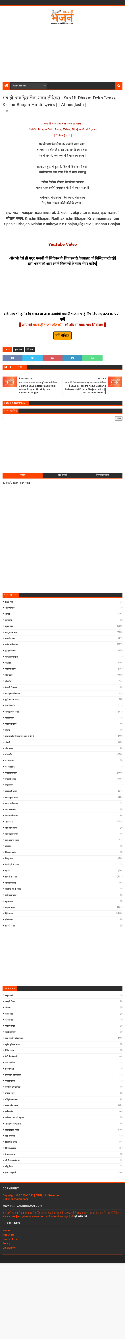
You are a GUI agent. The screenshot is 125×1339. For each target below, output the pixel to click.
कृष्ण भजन (18, 349)
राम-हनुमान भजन (12, 840)
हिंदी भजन (29, 349)
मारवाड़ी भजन (10, 779)
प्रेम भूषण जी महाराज (13, 1075)
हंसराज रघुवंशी (10, 1173)
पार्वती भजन (9, 718)
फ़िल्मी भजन (10, 926)
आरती (7, 614)
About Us (8, 1234)
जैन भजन (8, 675)
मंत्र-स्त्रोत (8, 754)
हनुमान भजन (10, 907)
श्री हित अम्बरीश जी (12, 1160)
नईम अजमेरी (10, 1063)
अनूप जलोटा (9, 995)
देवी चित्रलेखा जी (11, 1056)
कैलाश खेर (9, 1020)
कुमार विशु (9, 1014)
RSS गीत (9, 602)
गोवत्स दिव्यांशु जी (11, 657)
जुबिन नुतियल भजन (12, 1044)
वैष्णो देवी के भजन (12, 865)
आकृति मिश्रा (10, 1001)
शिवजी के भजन (11, 877)
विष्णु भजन (9, 858)
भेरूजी (7, 742)
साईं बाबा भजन (10, 895)
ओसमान (8, 1008)
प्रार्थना (7, 730)
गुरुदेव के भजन (10, 651)
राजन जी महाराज (11, 1105)
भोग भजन (9, 748)
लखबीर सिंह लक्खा (12, 1130)
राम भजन (8, 822)
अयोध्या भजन (10, 608)
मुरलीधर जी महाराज (12, 1087)
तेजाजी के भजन (11, 687)
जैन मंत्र (8, 681)
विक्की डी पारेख (11, 1142)
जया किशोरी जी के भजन (14, 1038)
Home (6, 1230)
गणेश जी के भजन (11, 644)
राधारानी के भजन (11, 803)
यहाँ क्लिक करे (80, 1216)
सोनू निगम (9, 1166)
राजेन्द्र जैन (9, 1111)
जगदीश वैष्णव (10, 1032)
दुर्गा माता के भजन (11, 699)
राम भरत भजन (10, 828)
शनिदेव (7, 871)
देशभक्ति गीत (10, 706)
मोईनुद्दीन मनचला (11, 1099)
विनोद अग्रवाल (10, 1148)
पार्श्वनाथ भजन (10, 724)
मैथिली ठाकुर (10, 1093)
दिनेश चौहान (9, 1050)
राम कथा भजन (10, 810)
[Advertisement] (64, 52)
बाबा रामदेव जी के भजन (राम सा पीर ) (19, 736)
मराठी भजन (9, 761)
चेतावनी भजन (10, 669)
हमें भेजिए (62, 335)
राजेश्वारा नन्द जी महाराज (14, 1118)
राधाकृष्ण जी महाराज (13, 1124)
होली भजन (9, 920)
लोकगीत (8, 846)
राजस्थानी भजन (11, 791)
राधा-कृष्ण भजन (11, 797)
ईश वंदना (8, 620)
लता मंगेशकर (10, 1136)
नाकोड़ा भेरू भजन (12, 712)
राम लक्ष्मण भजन (11, 834)
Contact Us (10, 1239)
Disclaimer (9, 1247)
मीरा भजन (9, 785)
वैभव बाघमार (10, 1154)
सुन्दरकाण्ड (9, 901)
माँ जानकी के (10, 767)
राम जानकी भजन (11, 816)
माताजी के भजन (11, 773)
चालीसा (8, 663)
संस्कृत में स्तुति (10, 883)
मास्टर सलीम (10, 1081)
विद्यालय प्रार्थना (10, 852)
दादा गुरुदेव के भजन (12, 693)
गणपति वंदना (10, 638)
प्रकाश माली (9, 1069)
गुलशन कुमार (10, 1026)
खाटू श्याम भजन (11, 632)
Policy (6, 1243)
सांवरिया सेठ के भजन (13, 889)
